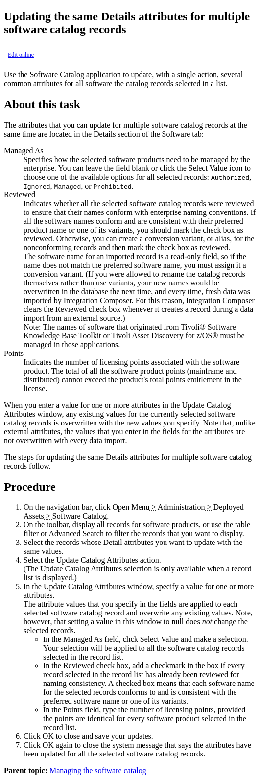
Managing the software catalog (97, 770)
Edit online (21, 54)
